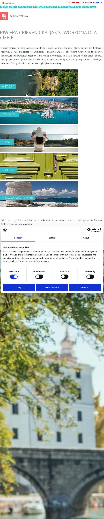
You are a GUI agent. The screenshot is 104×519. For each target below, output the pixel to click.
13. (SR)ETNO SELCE (19, 16)
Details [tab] (52, 238)
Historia (8, 86)
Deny (19, 287)
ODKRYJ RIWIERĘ (8, 7)
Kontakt (8, 170)
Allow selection (52, 287)
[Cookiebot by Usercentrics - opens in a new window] (89, 230)
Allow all (85, 287)
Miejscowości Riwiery (17, 198)
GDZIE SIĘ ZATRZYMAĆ (69, 7)
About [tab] (86, 238)
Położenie (9, 114)
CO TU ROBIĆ (25, 7)
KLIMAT (7, 142)
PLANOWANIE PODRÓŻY (45, 7)
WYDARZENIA (88, 7)
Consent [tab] (18, 238)
